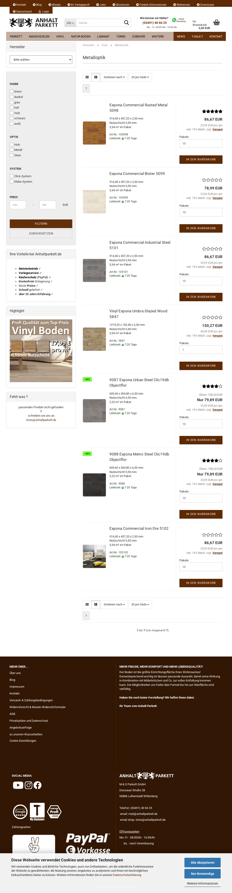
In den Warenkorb (201, 159)
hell (14, 107)
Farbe (14, 84)
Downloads (205, 4)
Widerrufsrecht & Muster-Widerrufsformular (37, 707)
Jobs (101, 4)
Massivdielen (39, 36)
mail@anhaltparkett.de (142, 814)
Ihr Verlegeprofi (78, 4)
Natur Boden (80, 36)
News (181, 36)
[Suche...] (70, 23)
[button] (22, 10)
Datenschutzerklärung (127, 875)
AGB (12, 714)
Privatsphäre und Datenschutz (29, 720)
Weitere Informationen (202, 883)
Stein (15, 155)
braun (16, 91)
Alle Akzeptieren (203, 862)
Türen (120, 36)
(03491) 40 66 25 (155, 23)
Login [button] (44, 11)
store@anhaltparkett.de (41, 420)
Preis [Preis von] (14, 197)
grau (15, 102)
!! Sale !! (197, 36)
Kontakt (19, 4)
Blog (37, 4)
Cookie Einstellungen (23, 740)
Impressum (17, 686)
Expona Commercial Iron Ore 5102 (139, 528)
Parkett (16, 36)
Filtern (41, 223)
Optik (14, 137)
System (15, 168)
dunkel (16, 97)
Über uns (15, 673)
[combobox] (114, 77)
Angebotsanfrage (21, 727)
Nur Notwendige (202, 874)
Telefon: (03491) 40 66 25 (135, 808)
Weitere (158, 36)
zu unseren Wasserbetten (26, 734)
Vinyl (60, 36)
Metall (16, 150)
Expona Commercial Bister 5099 (137, 173)
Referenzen (181, 4)
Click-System (20, 176)
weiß (15, 123)
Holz (15, 113)
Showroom (121, 4)
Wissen (54, 4)
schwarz (17, 118)
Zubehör (138, 36)
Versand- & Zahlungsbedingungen (31, 700)
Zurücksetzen (41, 233)
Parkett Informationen (151, 4)
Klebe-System (21, 181)
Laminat (103, 36)
